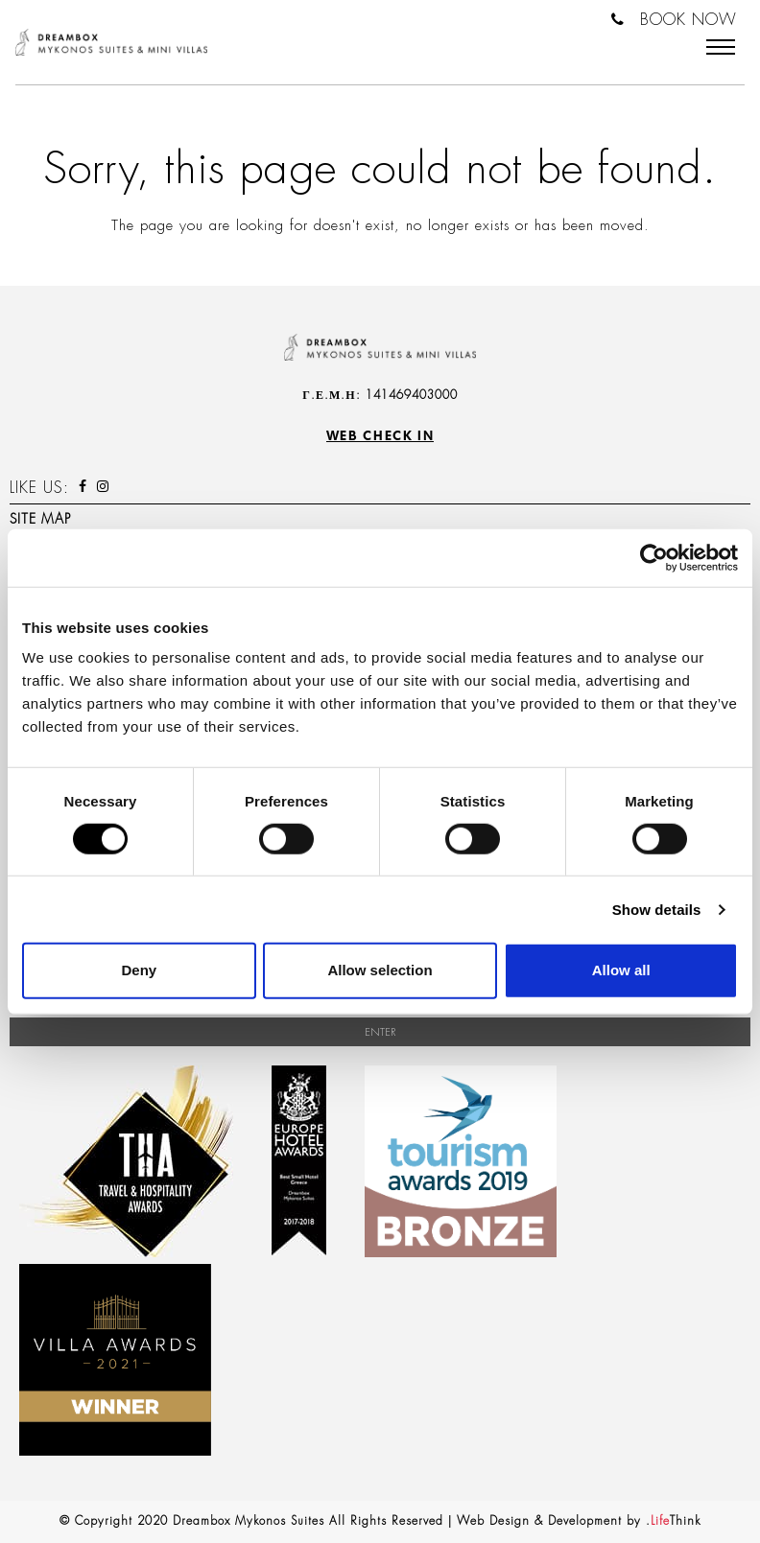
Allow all (621, 970)
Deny (138, 970)
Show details (656, 909)
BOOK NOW (688, 20)
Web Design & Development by (579, 1521)
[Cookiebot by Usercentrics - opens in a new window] (654, 557)
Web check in (380, 436)
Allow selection (379, 970)
